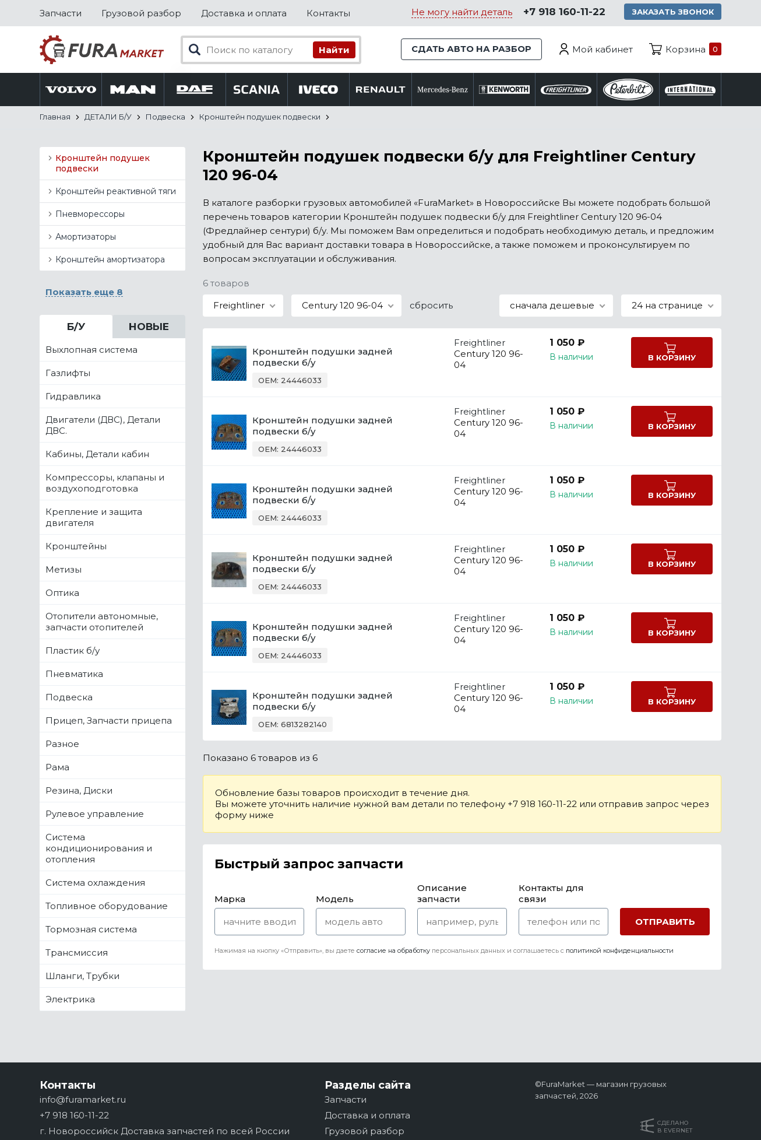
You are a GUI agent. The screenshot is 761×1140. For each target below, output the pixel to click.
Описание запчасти (442, 894)
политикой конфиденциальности (620, 951)
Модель (335, 899)
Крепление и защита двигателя (93, 518)
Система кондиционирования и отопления (98, 848)
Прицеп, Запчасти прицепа (108, 721)
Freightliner (472, 343)
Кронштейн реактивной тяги (115, 192)
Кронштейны (76, 546)
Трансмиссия (76, 953)
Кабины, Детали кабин (97, 454)
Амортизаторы (85, 237)
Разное (62, 744)
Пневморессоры (90, 214)
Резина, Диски (78, 791)
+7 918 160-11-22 (563, 12)
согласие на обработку (393, 951)
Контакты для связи (551, 894)
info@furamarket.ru (83, 1099)
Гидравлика (73, 396)
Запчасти (61, 13)
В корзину (667, 358)
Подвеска (69, 697)
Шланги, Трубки (82, 976)
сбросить (431, 305)
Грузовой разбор (141, 13)
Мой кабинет (602, 49)
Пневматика (74, 674)
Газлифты (67, 373)
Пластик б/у (72, 651)
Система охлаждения (95, 883)
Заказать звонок (672, 11)
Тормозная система (91, 929)
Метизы (63, 570)
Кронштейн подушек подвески (102, 163)
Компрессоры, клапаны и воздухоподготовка (104, 483)
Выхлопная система (91, 350)
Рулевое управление (94, 814)
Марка (229, 899)
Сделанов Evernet (674, 1126)
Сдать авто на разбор (470, 49)
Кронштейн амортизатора (110, 260)
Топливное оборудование (106, 906)
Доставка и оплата (244, 13)
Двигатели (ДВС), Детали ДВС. (102, 426)
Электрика (70, 999)
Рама (57, 767)
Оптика (62, 593)
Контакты (328, 13)
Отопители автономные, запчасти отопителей (101, 622)
